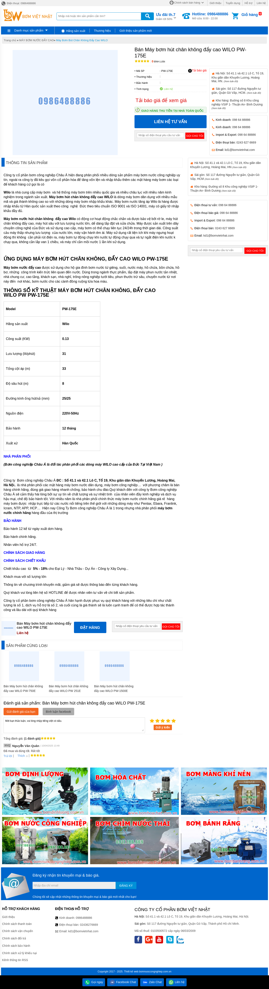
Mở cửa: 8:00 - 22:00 (210, 16)
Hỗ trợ (248, 3)
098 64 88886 (241, 119)
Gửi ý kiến (163, 727)
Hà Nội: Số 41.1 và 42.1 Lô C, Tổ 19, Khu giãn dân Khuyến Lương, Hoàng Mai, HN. (238, 77)
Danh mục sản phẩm (28, 30)
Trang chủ (10, 40)
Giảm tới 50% (165, 16)
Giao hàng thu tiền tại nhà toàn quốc (172, 110)
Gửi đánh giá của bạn (21, 711)
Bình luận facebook (58, 711)
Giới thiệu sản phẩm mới (135, 30)
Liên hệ (261, 3)
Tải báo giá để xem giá (161, 100)
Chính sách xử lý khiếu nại (19, 953)
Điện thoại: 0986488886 (18, 3)
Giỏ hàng (249, 15)
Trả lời (8, 756)
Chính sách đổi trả (14, 938)
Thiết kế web (131, 971)
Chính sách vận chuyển (17, 931)
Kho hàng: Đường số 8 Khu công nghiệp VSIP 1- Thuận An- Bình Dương (237, 104)
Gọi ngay (93, 982)
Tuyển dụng (233, 3)
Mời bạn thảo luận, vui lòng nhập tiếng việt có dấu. (74, 725)
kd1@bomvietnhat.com (240, 149)
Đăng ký (126, 885)
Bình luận (158, 62)
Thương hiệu (102, 30)
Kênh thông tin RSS (15, 960)
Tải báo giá (197, 70)
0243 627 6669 (246, 142)
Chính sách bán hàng (187, 2)
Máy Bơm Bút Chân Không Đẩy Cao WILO (82, 40)
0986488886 (84, 917)
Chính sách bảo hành (16, 945)
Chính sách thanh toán (17, 924)
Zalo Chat (152, 982)
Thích (20, 755)
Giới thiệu (215, 3)
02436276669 (89, 924)
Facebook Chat (122, 982)
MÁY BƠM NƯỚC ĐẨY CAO (36, 40)
